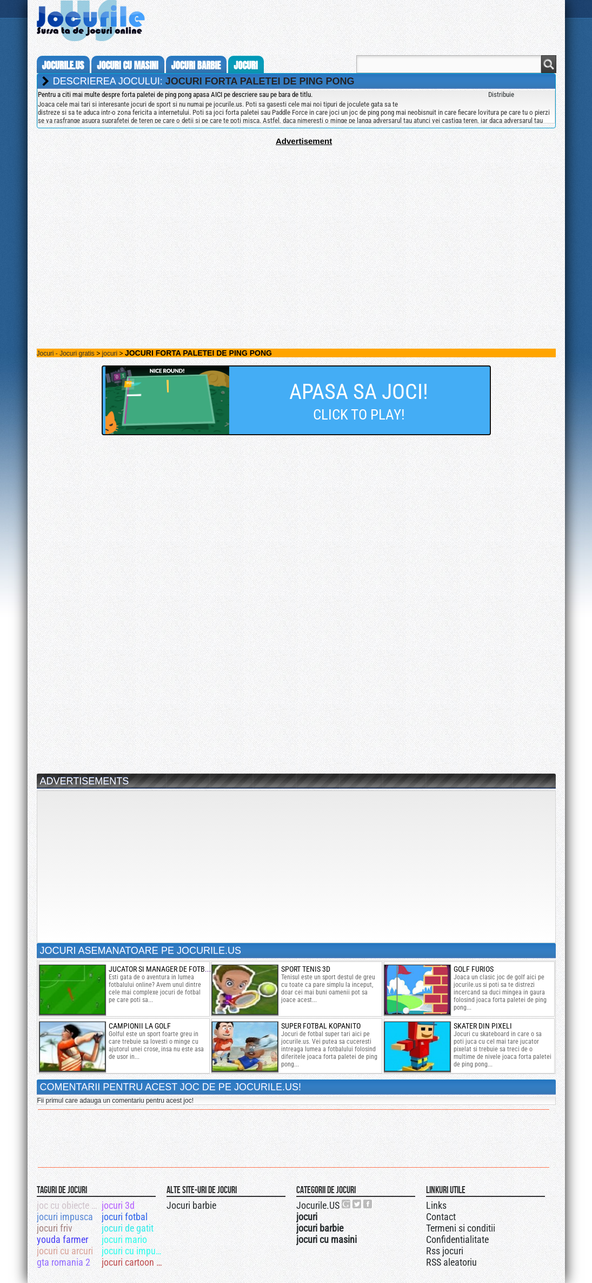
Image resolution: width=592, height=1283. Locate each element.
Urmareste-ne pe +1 (346, 1204)
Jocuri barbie (191, 1205)
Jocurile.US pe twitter (357, 1204)
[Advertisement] (296, 221)
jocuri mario (124, 1239)
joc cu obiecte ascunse (68, 1205)
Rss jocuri (444, 1250)
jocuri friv (54, 1228)
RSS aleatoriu (451, 1262)
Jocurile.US (318, 1205)
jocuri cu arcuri (65, 1250)
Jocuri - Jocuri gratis (66, 353)
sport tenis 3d (305, 969)
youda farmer (62, 1239)
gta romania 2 (63, 1262)
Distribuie (501, 94)
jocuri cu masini (127, 65)
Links (436, 1205)
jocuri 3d (118, 1205)
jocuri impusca (65, 1216)
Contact (441, 1216)
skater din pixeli (483, 1026)
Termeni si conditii (460, 1228)
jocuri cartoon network (133, 1262)
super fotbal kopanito (321, 1026)
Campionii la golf (140, 1026)
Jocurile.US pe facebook (368, 1204)
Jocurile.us (63, 65)
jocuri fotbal (125, 1216)
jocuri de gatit (128, 1228)
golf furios (474, 969)
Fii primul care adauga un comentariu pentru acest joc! (115, 1100)
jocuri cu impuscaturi (133, 1250)
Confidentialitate (457, 1239)
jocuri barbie (196, 65)
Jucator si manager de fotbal (161, 969)
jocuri (245, 65)
